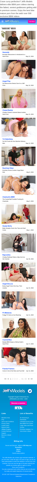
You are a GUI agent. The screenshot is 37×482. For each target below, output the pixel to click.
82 (26, 379)
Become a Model (6, 435)
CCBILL (18, 451)
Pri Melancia (6, 313)
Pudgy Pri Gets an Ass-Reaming (11, 315)
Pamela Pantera (8, 369)
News (3, 437)
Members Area (5, 417)
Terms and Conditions (7, 421)
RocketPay (18, 447)
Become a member (18, 403)
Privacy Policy (5, 423)
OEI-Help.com (27, 445)
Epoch (18, 449)
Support (3, 433)
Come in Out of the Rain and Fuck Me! (13, 371)
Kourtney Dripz (8, 168)
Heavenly (5, 52)
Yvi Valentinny (7, 139)
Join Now (32, 21)
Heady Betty (7, 226)
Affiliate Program (6, 429)
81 (23, 379)
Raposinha (6, 255)
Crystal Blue (7, 340)
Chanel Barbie (7, 110)
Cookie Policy (5, 425)
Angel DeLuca (7, 284)
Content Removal (6, 431)
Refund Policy (5, 427)
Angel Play (6, 81)
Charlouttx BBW (8, 197)
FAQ (2, 419)
